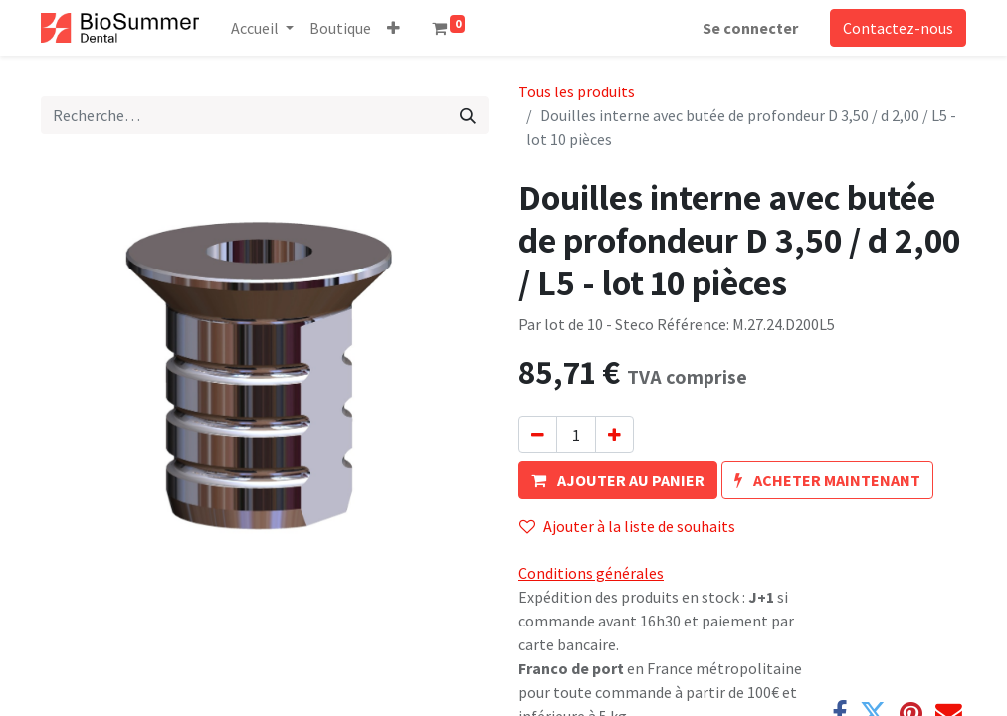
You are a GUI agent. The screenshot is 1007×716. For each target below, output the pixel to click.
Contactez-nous (898, 28)
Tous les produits (576, 91)
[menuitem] (340, 28)
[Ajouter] (614, 434)
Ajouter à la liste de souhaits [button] (627, 526)
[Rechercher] (468, 115)
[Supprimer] (537, 434)
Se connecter (750, 28)
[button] (393, 28)
